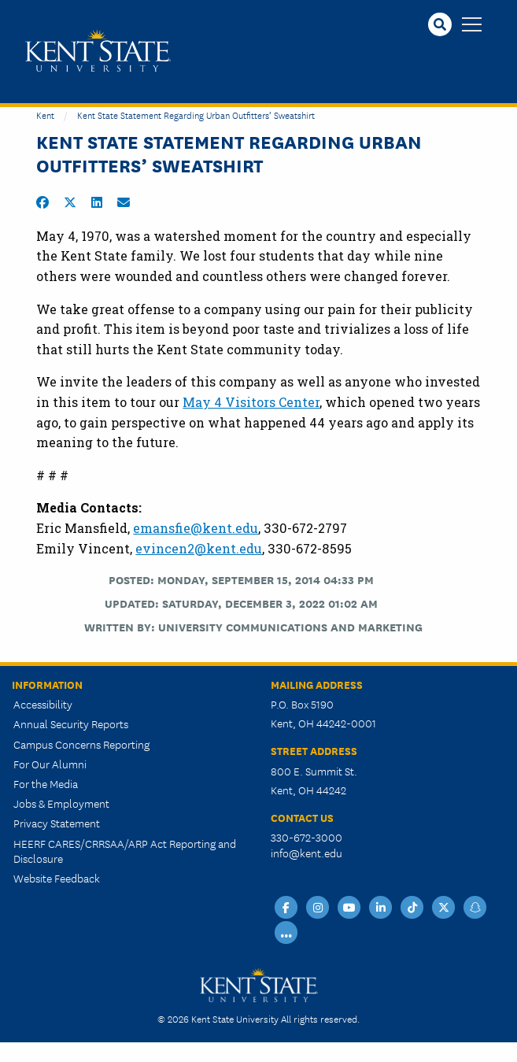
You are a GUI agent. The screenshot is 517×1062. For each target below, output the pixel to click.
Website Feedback (56, 877)
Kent (45, 114)
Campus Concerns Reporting (81, 744)
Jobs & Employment (61, 803)
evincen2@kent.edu (198, 548)
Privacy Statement (56, 822)
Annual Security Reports (70, 723)
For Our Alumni (50, 763)
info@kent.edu (306, 852)
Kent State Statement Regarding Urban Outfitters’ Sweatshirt (196, 114)
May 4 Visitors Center (251, 402)
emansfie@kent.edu (195, 528)
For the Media (45, 783)
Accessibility (42, 703)
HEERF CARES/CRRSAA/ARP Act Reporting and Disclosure (124, 850)
